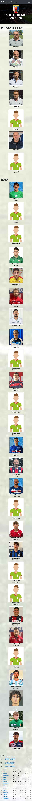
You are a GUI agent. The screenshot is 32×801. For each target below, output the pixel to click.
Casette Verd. (7, 756)
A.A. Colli (7, 766)
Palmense (7, 759)
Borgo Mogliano (13, 759)
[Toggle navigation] (29, 2)
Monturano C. (7, 758)
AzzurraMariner (8, 760)
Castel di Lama (12, 762)
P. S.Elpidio (13, 756)
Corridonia (7, 762)
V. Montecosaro (12, 766)
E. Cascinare (7, 763)
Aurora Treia (13, 758)
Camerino (13, 760)
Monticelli (12, 763)
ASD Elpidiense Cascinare (9, 2)
